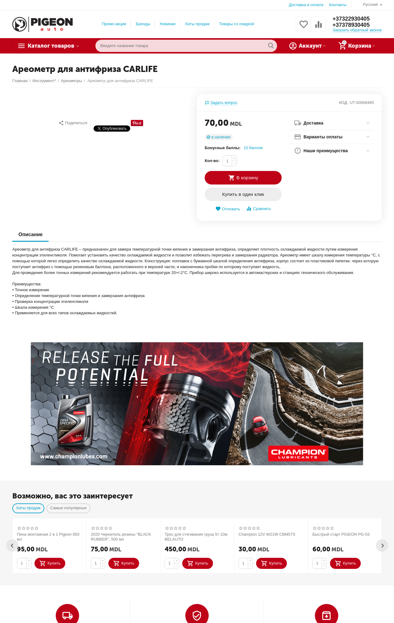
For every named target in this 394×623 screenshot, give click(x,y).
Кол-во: (212, 160)
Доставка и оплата (306, 4)
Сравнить (258, 209)
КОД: (343, 102)
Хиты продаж (197, 24)
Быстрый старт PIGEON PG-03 (341, 534)
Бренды (143, 24)
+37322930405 (351, 19)
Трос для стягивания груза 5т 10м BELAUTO (196, 537)
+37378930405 (351, 25)
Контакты (337, 4)
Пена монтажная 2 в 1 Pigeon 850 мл (48, 537)
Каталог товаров (51, 45)
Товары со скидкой (236, 24)
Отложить (227, 209)
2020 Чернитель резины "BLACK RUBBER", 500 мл (121, 537)
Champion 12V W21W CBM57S (267, 534)
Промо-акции (114, 24)
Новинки (167, 24)
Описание (30, 234)
